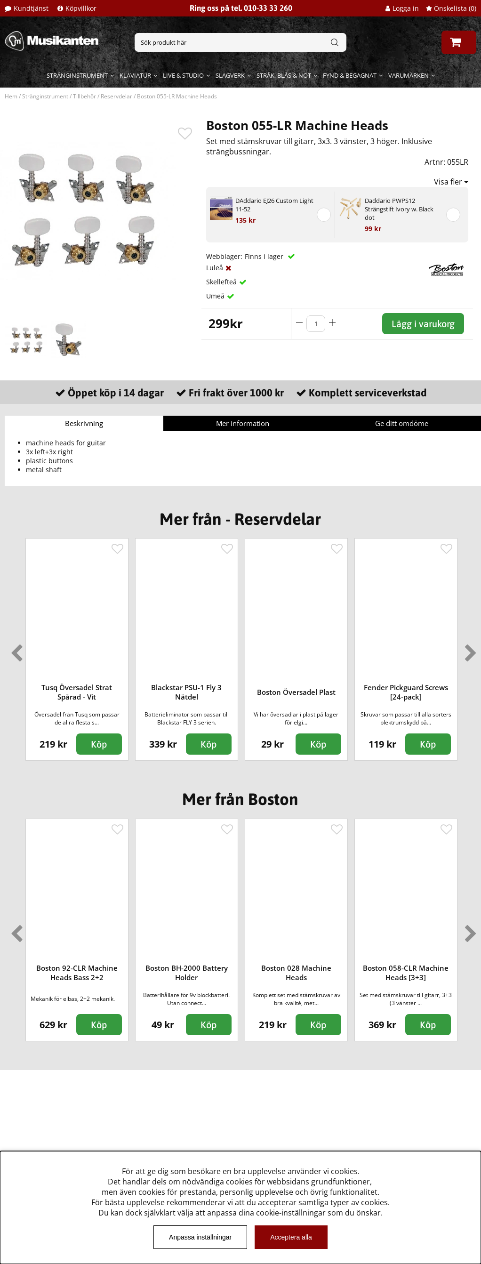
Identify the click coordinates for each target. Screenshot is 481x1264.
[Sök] (241, 42)
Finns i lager (265, 256)
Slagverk (230, 75)
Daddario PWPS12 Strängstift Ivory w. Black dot (399, 209)
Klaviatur (135, 75)
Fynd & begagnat (350, 75)
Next (468, 649)
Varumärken (408, 75)
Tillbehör (84, 96)
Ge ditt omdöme (401, 423)
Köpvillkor (80, 8)
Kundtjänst (31, 8)
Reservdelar (116, 96)
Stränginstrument (77, 75)
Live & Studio (183, 75)
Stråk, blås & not (284, 75)
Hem (11, 96)
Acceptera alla (291, 1237)
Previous (14, 649)
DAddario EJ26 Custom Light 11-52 (274, 204)
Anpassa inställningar (200, 1237)
